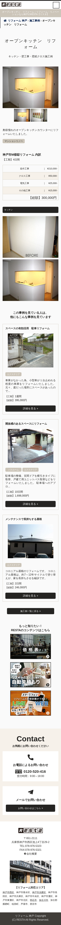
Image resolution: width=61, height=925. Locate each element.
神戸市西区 (8, 892)
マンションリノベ (14, 141)
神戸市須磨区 (39, 892)
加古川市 (43, 900)
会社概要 (32, 853)
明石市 (33, 900)
